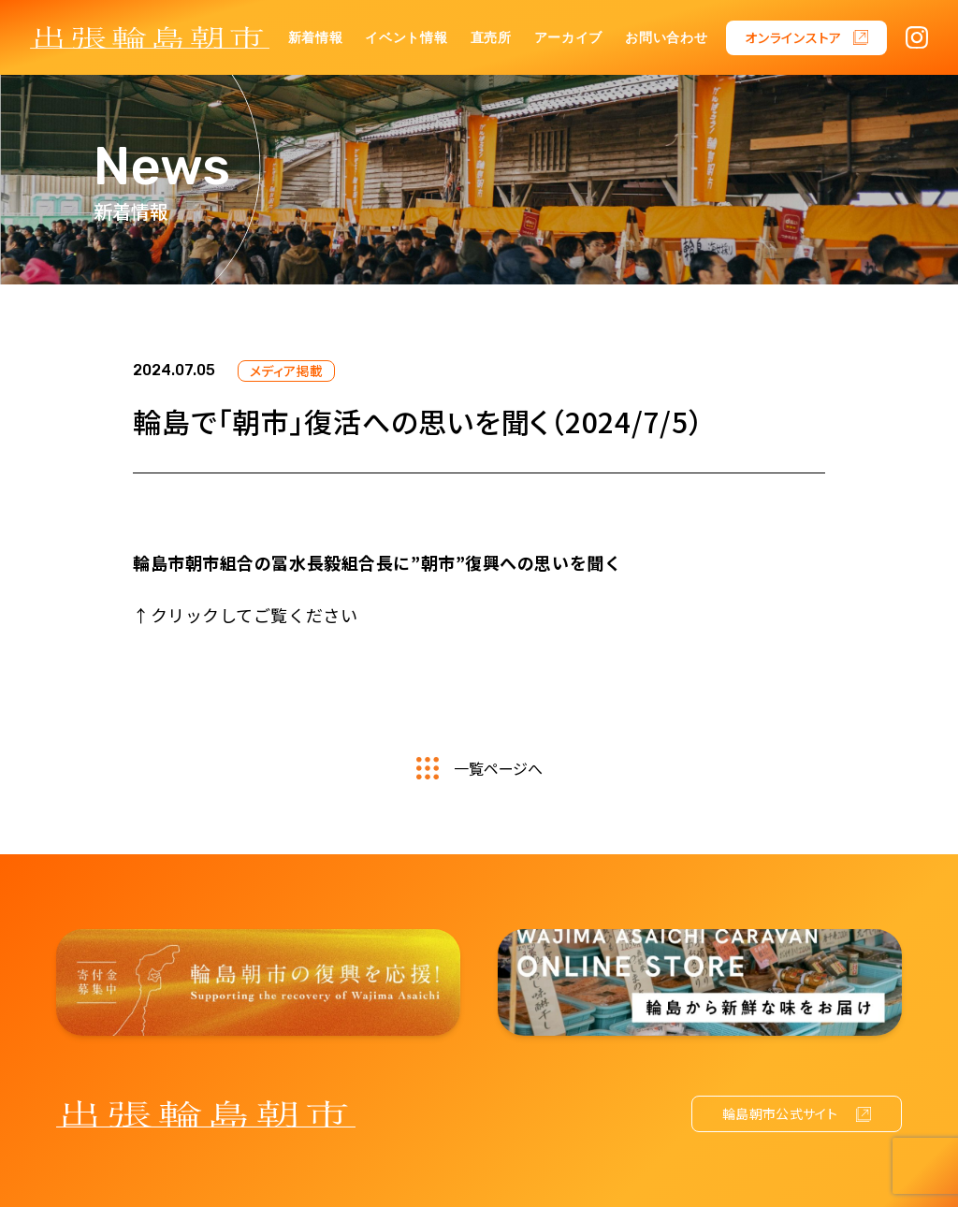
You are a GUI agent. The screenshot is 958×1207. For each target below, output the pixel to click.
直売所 (491, 38)
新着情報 (315, 38)
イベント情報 (406, 38)
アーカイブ (568, 38)
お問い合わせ (666, 38)
